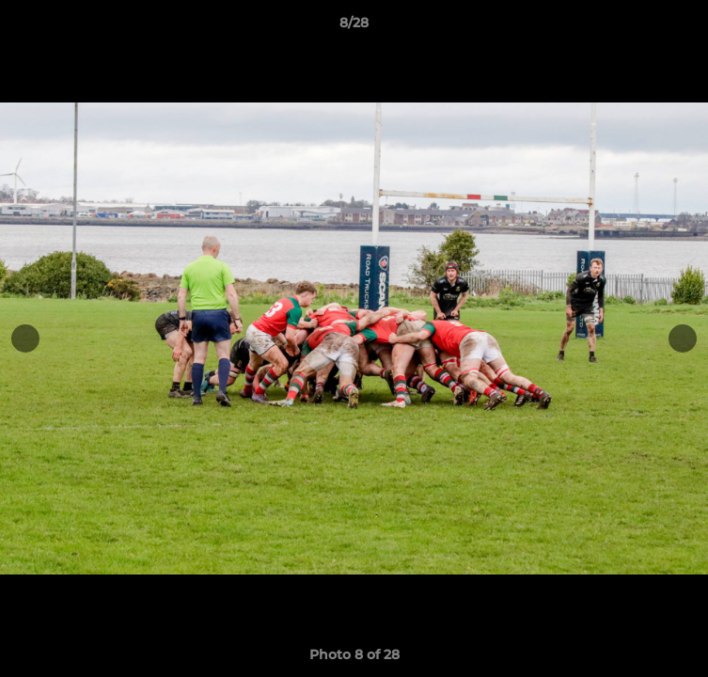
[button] (685, 27)
